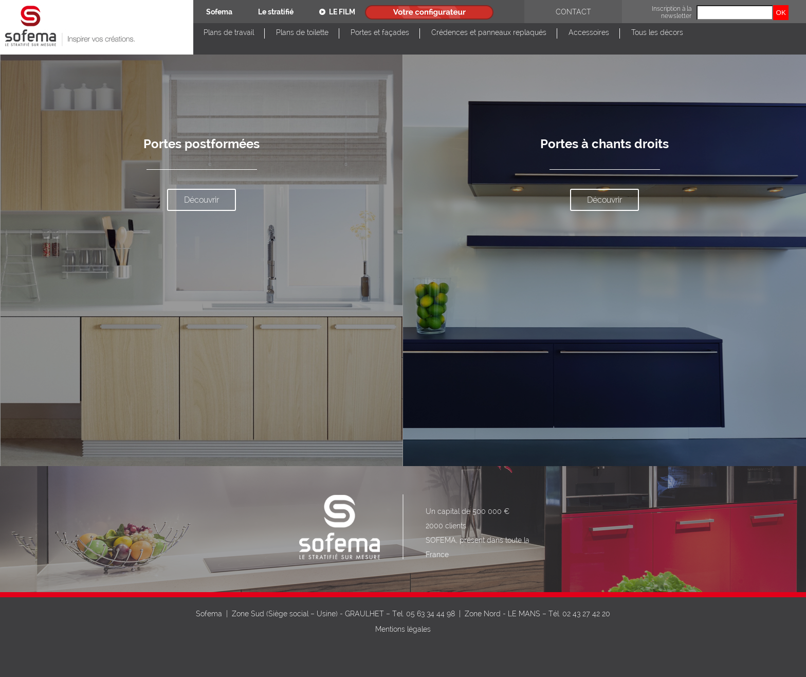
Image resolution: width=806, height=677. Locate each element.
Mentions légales (403, 629)
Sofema (219, 12)
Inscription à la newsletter (671, 12)
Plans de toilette (302, 32)
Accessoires (589, 32)
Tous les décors (657, 32)
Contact (573, 12)
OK (781, 12)
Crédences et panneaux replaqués (488, 32)
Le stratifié (276, 12)
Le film (337, 12)
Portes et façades (380, 32)
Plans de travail (229, 32)
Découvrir (201, 200)
